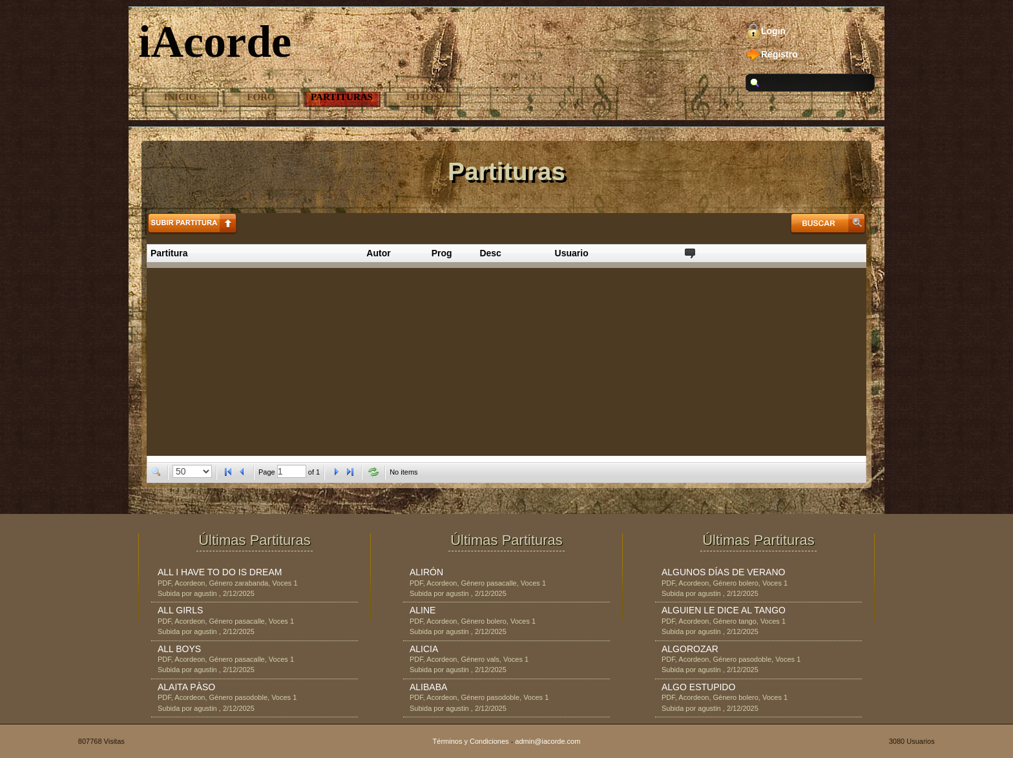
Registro (779, 54)
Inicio (180, 97)
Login (773, 31)
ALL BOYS (179, 649)
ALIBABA (428, 687)
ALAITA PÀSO (186, 687)
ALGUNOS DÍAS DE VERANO (723, 572)
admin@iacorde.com (547, 741)
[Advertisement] (506, 359)
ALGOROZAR (690, 649)
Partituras (342, 97)
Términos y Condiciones (471, 741)
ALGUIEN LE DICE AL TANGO (724, 610)
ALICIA (424, 649)
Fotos (422, 97)
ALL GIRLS (180, 610)
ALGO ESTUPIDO (698, 687)
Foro (261, 97)
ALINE (422, 610)
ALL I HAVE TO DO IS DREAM (220, 572)
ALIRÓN (426, 572)
